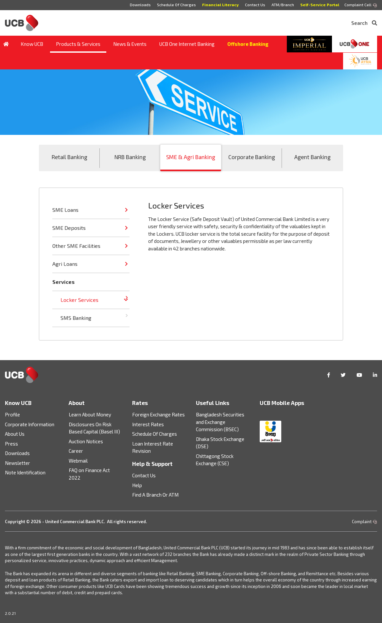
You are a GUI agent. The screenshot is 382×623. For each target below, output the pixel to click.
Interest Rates (148, 424)
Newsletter (17, 463)
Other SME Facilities (76, 246)
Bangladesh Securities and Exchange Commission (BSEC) (220, 422)
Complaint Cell (360, 5)
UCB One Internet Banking (187, 44)
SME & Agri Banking (190, 157)
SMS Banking (76, 318)
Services (63, 282)
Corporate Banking (251, 157)
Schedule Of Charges (176, 4)
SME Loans (65, 210)
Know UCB (32, 44)
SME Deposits (69, 228)
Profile (12, 414)
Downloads (140, 4)
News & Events (130, 44)
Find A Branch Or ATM (155, 495)
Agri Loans (65, 264)
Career (76, 451)
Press (11, 444)
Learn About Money (90, 414)
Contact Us (255, 4)
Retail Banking (69, 157)
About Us (15, 434)
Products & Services (78, 44)
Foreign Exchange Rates (158, 414)
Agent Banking (312, 157)
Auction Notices (86, 441)
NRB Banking (130, 157)
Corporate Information (29, 424)
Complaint (364, 521)
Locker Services (79, 300)
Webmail (78, 461)
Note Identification (25, 472)
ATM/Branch (282, 4)
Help (137, 485)
